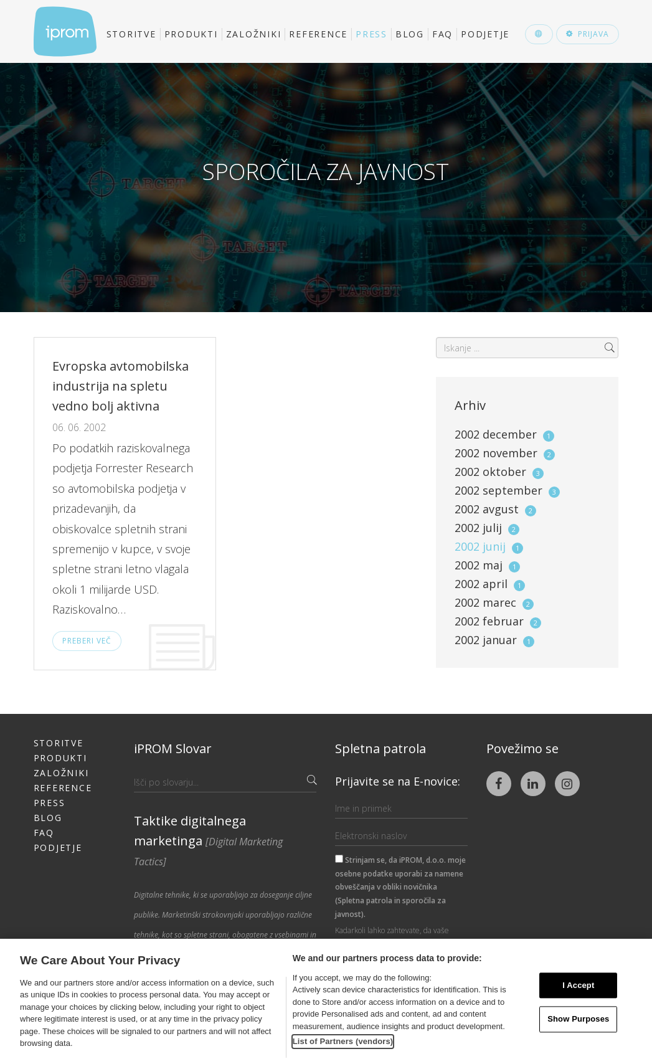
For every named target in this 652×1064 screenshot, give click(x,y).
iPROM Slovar (173, 748)
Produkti (191, 34)
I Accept (578, 985)
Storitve (131, 34)
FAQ (442, 34)
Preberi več (86, 640)
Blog (409, 34)
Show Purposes (578, 1019)
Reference (318, 34)
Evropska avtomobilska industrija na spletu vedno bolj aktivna (120, 386)
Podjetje (485, 34)
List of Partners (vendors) (343, 1041)
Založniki (253, 34)
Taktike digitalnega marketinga (208, 840)
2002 (504, 434)
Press (371, 34)
